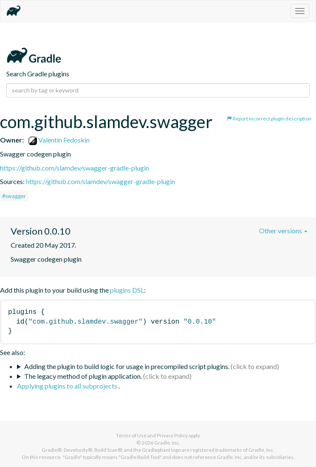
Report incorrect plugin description (269, 118)
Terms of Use (131, 435)
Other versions (283, 231)
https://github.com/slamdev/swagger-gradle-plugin (74, 168)
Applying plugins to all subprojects (67, 386)
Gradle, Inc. (167, 442)
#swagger (14, 196)
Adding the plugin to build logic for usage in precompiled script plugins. (126, 366)
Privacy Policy (172, 435)
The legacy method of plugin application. (83, 376)
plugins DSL (127, 290)
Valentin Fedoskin (59, 140)
